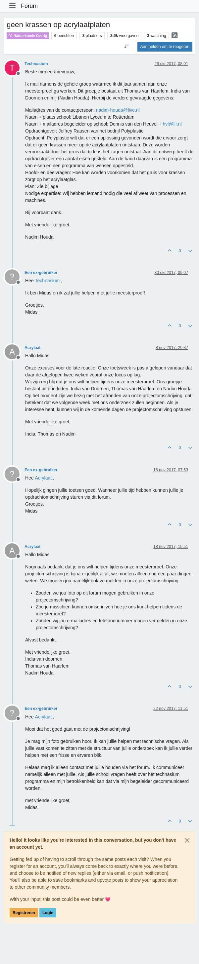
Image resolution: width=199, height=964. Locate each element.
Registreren (24, 912)
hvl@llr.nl (172, 124)
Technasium (36, 63)
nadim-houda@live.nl (118, 110)
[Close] (187, 840)
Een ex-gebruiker (41, 272)
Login (47, 912)
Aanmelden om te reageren (164, 46)
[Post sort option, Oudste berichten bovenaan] (126, 46)
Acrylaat (32, 347)
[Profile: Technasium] (47, 280)
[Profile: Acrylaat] (43, 478)
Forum (29, 6)
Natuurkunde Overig (27, 36)
